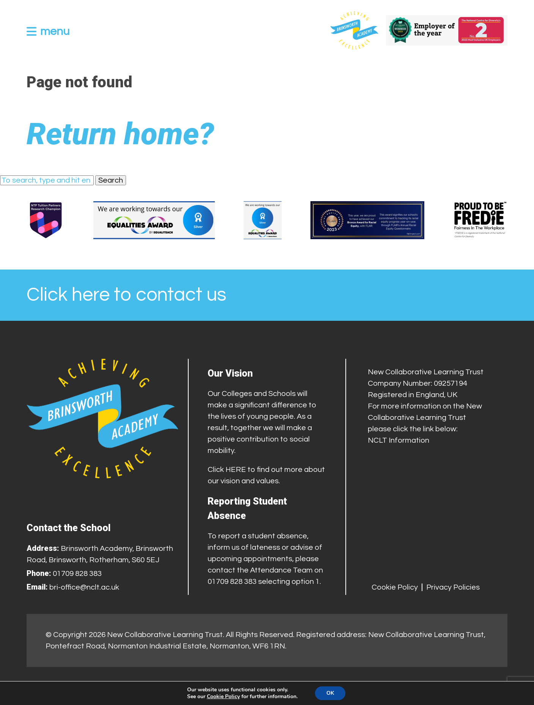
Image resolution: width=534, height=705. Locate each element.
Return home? (120, 134)
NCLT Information (398, 440)
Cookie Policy (395, 587)
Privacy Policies (453, 587)
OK (330, 693)
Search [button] (110, 180)
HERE (235, 469)
